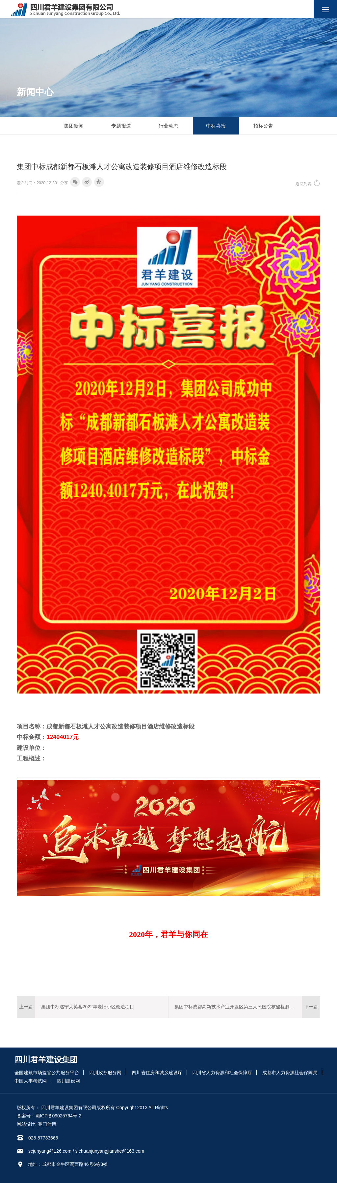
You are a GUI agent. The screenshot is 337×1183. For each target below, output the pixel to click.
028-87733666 (43, 1138)
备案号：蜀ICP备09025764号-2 (49, 1115)
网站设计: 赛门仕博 (36, 1124)
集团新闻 (74, 126)
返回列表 (308, 182)
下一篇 (311, 1006)
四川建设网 (68, 1081)
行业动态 (168, 126)
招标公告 (263, 126)
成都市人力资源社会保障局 (290, 1072)
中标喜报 (216, 126)
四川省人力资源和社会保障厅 (222, 1072)
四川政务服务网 (105, 1072)
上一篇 (26, 1006)
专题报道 (121, 126)
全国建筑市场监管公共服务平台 (46, 1072)
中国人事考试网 (30, 1081)
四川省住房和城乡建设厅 (157, 1072)
